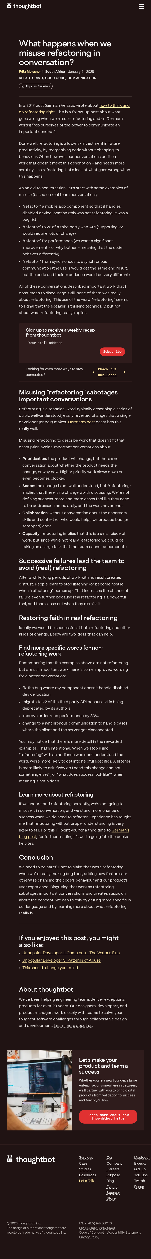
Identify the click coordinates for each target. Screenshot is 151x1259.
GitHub (140, 1169)
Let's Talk (86, 1181)
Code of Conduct (91, 1232)
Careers (113, 1169)
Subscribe (112, 351)
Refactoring (31, 78)
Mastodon (142, 1157)
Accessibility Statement (124, 1232)
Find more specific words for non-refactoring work (61, 650)
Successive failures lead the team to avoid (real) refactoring (72, 564)
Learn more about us (73, 1026)
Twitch (139, 1181)
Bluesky (140, 1163)
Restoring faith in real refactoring (68, 618)
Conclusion (36, 857)
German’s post (81, 422)
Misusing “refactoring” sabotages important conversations (68, 395)
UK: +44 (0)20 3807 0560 (97, 1228)
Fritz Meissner (30, 71)
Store (111, 1198)
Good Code (55, 78)
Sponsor (113, 1193)
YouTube (141, 1175)
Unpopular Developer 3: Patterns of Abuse (61, 960)
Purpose (113, 1175)
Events (112, 1187)
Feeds (139, 1187)
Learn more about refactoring (56, 794)
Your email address (45, 343)
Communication (82, 78)
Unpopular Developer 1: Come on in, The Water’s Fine (71, 953)
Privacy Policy (89, 1237)
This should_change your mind (50, 968)
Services (86, 1157)
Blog (110, 1181)
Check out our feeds (105, 372)
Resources (87, 1175)
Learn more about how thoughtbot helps (108, 1117)
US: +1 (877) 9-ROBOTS (95, 1223)
